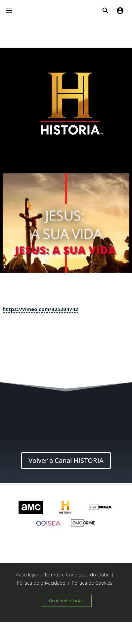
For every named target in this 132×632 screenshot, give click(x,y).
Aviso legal (27, 574)
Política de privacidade (41, 583)
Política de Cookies (92, 583)
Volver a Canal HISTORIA (66, 460)
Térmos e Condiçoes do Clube (77, 574)
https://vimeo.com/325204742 (40, 309)
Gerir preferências (66, 601)
